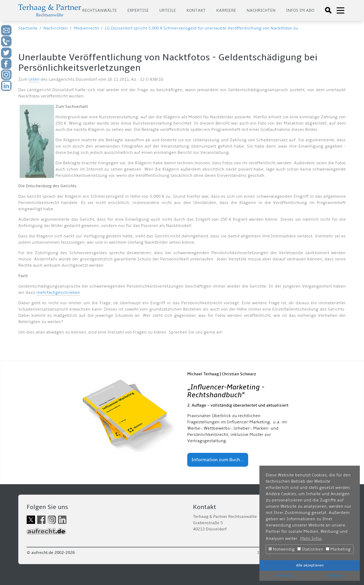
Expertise (138, 10)
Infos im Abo (300, 10)
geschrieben (67, 292)
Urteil (34, 79)
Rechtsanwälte (99, 10)
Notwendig (282, 549)
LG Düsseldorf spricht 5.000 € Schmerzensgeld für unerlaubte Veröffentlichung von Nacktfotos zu (201, 28)
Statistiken (310, 549)
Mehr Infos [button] (311, 538)
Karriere (226, 10)
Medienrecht (86, 28)
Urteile (167, 10)
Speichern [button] (284, 575)
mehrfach (45, 292)
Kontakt (196, 10)
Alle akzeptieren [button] (309, 565)
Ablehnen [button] (335, 575)
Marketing (338, 549)
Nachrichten (261, 10)
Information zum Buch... (217, 460)
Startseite (27, 28)
